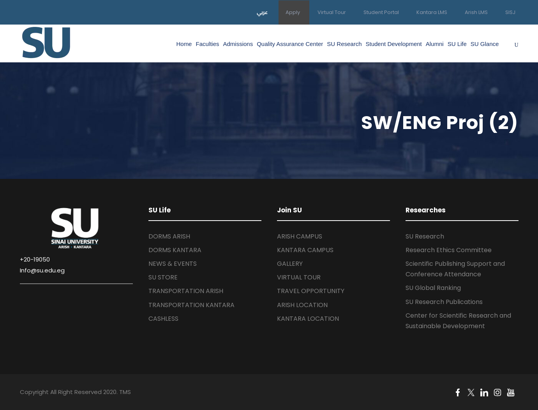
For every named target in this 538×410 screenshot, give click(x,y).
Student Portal (381, 12)
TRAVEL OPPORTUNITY (310, 290)
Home (184, 44)
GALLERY (290, 263)
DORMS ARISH (169, 236)
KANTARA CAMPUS (305, 250)
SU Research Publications (444, 301)
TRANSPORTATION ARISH (185, 290)
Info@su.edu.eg (42, 270)
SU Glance (485, 44)
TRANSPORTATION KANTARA (191, 304)
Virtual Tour (332, 12)
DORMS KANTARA (174, 250)
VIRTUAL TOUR (299, 277)
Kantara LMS (431, 12)
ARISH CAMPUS (299, 236)
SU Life (457, 44)
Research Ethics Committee (449, 250)
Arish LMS (476, 12)
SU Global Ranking (433, 287)
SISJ (510, 12)
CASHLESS (163, 318)
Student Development (394, 44)
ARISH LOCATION (302, 304)
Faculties (207, 44)
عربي (262, 12)
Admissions (238, 44)
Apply (293, 12)
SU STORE (163, 277)
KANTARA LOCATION (308, 318)
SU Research (344, 44)
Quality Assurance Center (290, 44)
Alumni (435, 44)
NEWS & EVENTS (172, 263)
